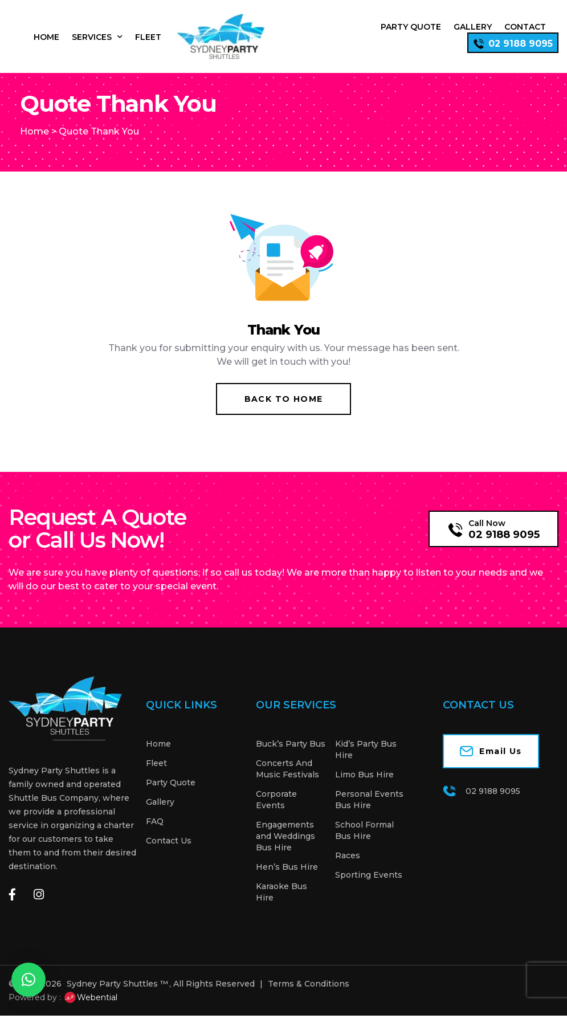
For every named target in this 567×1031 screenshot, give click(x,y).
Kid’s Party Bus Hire (366, 765)
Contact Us (168, 856)
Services (97, 37)
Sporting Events (368, 890)
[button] (28, 980)
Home (46, 37)
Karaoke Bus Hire (281, 907)
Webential (90, 1013)
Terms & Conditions (308, 999)
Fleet (148, 37)
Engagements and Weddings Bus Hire (285, 851)
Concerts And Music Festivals (287, 784)
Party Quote (411, 27)
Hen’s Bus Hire (287, 882)
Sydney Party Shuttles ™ (117, 999)
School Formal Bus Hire (364, 846)
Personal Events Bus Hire (369, 815)
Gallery (473, 27)
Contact (525, 27)
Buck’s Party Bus (290, 759)
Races (347, 871)
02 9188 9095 (504, 550)
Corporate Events (276, 815)
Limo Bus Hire (364, 790)
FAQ (155, 837)
